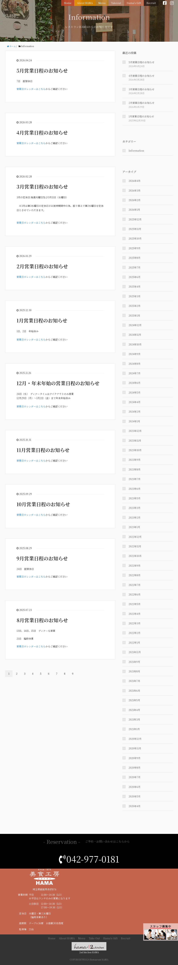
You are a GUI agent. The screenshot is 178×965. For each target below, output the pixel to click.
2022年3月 (134, 623)
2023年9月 (134, 459)
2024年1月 (134, 421)
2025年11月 (135, 229)
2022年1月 (134, 642)
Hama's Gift (134, 3)
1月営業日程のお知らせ (42, 320)
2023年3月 (134, 508)
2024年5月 (134, 392)
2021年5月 (134, 700)
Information (136, 150)
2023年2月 (134, 517)
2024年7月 (134, 373)
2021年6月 (134, 690)
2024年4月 (134, 402)
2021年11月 (135, 652)
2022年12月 (135, 537)
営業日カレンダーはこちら (31, 89)
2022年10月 (135, 556)
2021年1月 (134, 729)
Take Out (94, 938)
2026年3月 (134, 190)
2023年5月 (134, 498)
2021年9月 (134, 662)
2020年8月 (134, 767)
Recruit (151, 3)
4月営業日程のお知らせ (42, 132)
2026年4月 (134, 181)
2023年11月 (135, 440)
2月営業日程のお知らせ (42, 266)
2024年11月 (135, 334)
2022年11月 (135, 546)
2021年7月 (134, 681)
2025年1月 (134, 315)
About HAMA (87, 3)
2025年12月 (135, 219)
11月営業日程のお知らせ (43, 449)
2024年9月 (134, 354)
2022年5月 (134, 604)
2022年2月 (134, 633)
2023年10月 (135, 450)
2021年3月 (134, 719)
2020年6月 (134, 787)
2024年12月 (135, 325)
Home (70, 3)
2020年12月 (135, 738)
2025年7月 (134, 267)
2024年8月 (134, 363)
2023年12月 (135, 431)
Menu (103, 3)
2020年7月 (134, 777)
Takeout (117, 3)
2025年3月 (134, 296)
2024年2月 (134, 411)
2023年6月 (134, 488)
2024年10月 (135, 344)
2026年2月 (134, 200)
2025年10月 (135, 238)
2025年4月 (134, 286)
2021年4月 (134, 710)
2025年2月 (134, 306)
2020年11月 (135, 748)
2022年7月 (134, 585)
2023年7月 (134, 479)
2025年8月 (134, 257)
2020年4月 (134, 806)
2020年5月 (134, 796)
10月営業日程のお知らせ (43, 504)
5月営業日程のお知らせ (42, 70)
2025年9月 (134, 248)
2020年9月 (134, 758)
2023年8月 (134, 469)
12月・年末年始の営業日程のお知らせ (58, 383)
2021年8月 (134, 671)
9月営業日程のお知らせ (42, 558)
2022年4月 (134, 613)
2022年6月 (134, 594)
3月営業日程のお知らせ (42, 186)
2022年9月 (134, 565)
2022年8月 (134, 575)
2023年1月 (134, 527)
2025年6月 (134, 277)
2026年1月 (134, 209)
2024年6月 (134, 382)
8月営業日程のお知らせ (42, 620)
